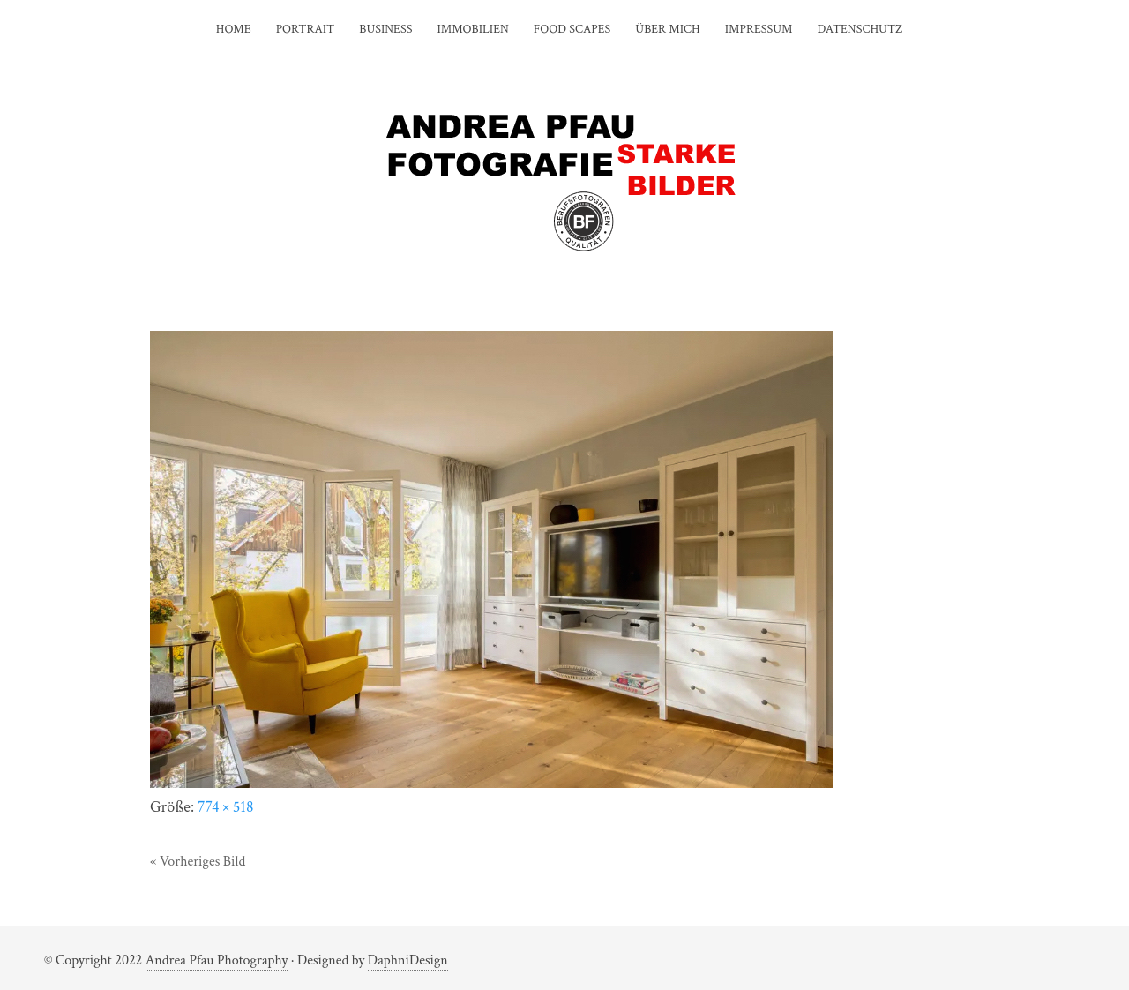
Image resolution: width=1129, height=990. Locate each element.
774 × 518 (225, 807)
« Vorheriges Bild (197, 861)
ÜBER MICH (667, 29)
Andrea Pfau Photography (217, 960)
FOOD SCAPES (572, 29)
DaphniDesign (408, 960)
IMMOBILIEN (472, 29)
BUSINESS (385, 29)
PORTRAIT (305, 29)
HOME (233, 29)
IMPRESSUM (759, 29)
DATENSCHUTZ (859, 29)
